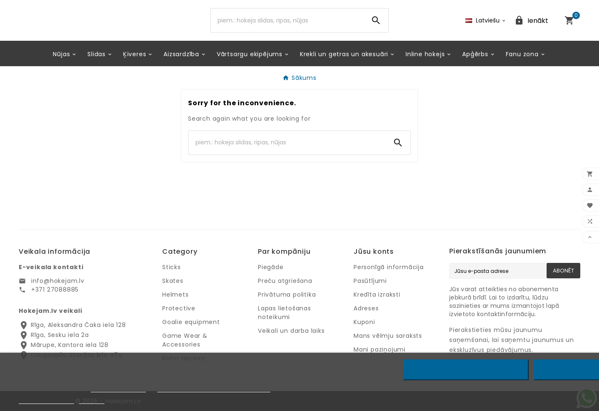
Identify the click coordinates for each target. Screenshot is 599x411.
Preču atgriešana (285, 281)
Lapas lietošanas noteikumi (284, 312)
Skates (172, 281)
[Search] (287, 20)
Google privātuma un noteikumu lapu (213, 388)
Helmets (175, 294)
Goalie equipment (191, 322)
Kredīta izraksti (377, 294)
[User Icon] (531, 20)
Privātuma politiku (118, 388)
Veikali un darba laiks (291, 331)
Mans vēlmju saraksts (388, 336)
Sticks (171, 267)
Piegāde (271, 267)
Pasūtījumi (370, 281)
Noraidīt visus (466, 370)
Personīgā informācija (389, 267)
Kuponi (364, 322)
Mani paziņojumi (380, 349)
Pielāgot (91, 400)
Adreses (366, 308)
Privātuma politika (287, 294)
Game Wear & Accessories (185, 340)
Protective (179, 308)
